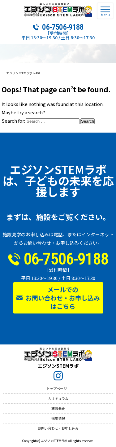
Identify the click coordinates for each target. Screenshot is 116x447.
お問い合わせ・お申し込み (58, 428)
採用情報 (58, 418)
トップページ (56, 388)
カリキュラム (58, 398)
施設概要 (58, 408)
